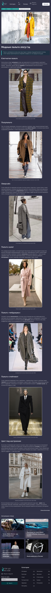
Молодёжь (28, 586)
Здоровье (28, 583)
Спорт (28, 577)
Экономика (43, 571)
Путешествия (28, 580)
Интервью (28, 571)
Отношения (43, 583)
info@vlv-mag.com (7, 574)
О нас (19, 3)
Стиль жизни (43, 577)
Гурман (43, 580)
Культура (28, 574)
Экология (43, 574)
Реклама (25, 4)
